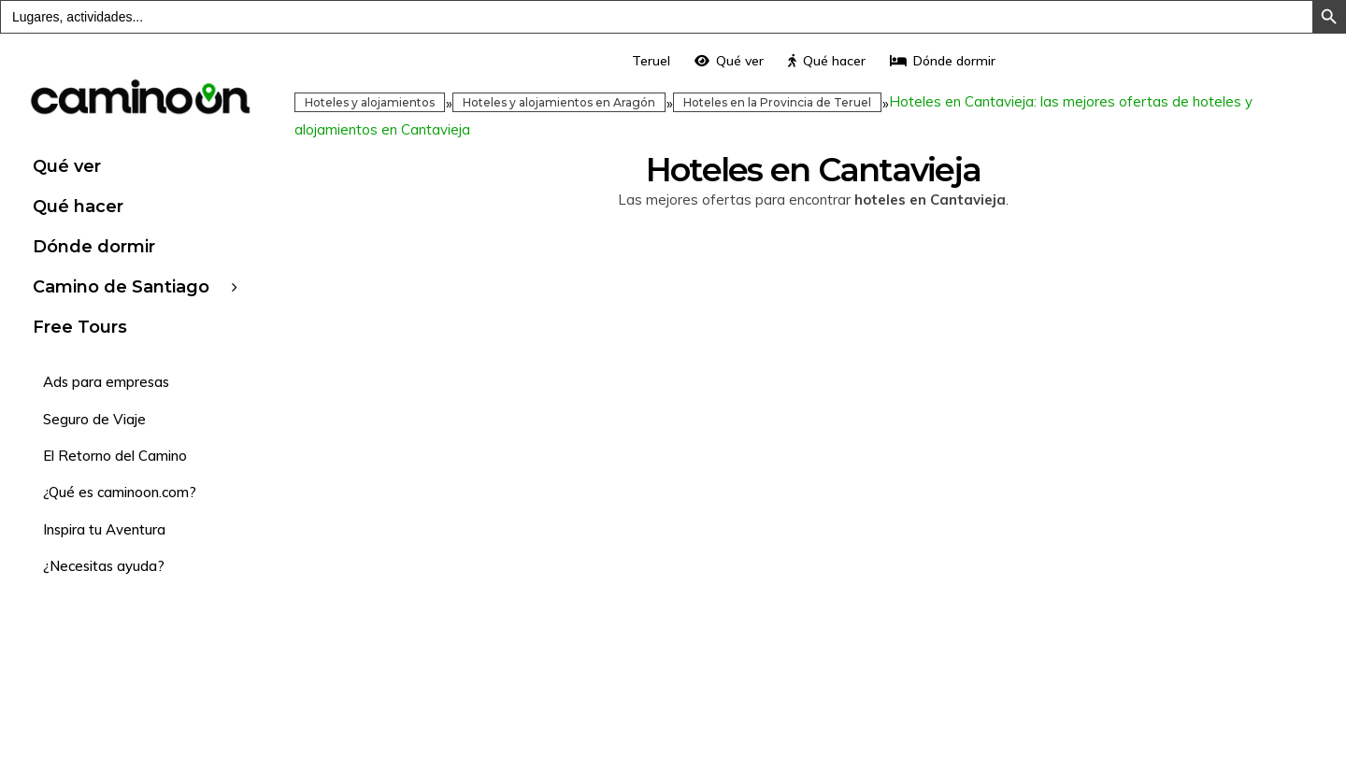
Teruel (651, 60)
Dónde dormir (94, 246)
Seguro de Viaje (94, 419)
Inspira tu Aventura (104, 529)
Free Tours (80, 327)
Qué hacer (78, 206)
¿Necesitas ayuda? (104, 566)
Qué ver (67, 166)
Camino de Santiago (121, 287)
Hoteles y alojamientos (370, 102)
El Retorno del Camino (115, 455)
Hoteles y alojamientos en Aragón (559, 102)
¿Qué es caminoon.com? (119, 492)
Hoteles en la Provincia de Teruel (777, 102)
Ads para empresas (106, 382)
